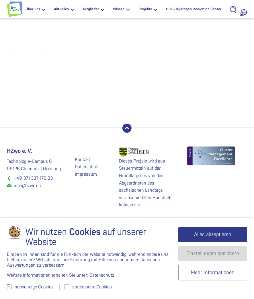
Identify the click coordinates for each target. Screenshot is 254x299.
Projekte (145, 9)
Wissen (118, 9)
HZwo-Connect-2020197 (67, 116)
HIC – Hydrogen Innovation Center (194, 9)
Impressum (86, 174)
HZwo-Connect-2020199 (187, 116)
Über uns (33, 9)
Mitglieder (91, 9)
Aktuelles (61, 9)
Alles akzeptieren (212, 234)
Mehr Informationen (213, 273)
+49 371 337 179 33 (33, 178)
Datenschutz (87, 167)
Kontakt (82, 160)
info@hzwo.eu (27, 186)
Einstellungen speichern (212, 253)
